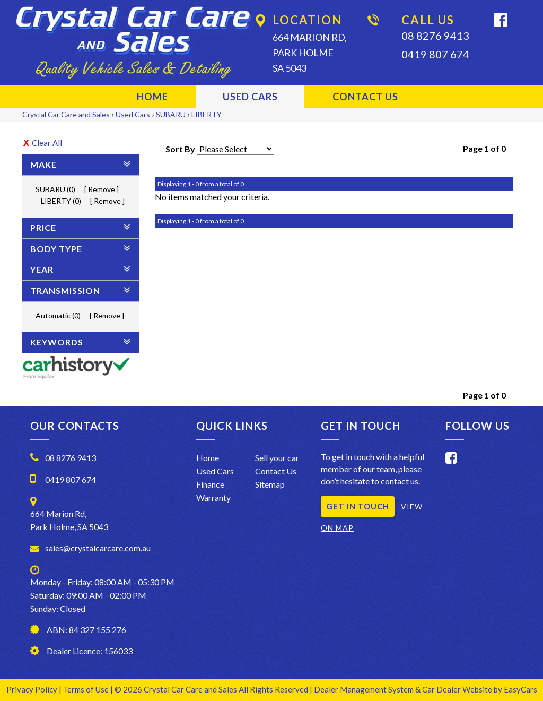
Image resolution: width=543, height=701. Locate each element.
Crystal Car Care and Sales (66, 114)
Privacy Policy (32, 689)
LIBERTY (206, 114)
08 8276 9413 (435, 35)
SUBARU (171, 114)
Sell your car (277, 458)
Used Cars (250, 96)
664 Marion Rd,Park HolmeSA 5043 (310, 52)
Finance (210, 484)
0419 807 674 (435, 54)
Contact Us (365, 96)
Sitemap (270, 484)
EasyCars (520, 689)
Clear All (47, 143)
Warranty (213, 497)
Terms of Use (86, 689)
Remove (101, 189)
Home (152, 96)
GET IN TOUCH (357, 506)
